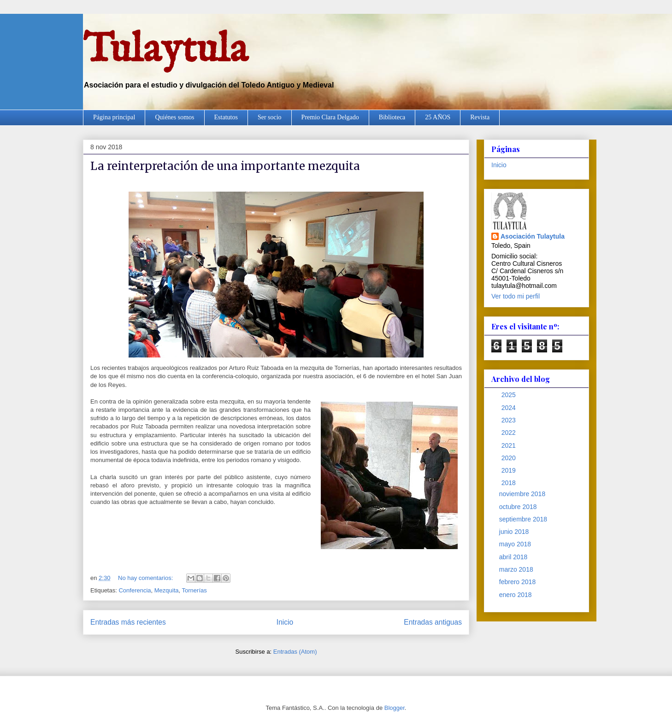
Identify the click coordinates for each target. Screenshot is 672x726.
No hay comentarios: (146, 577)
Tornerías (194, 590)
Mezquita (166, 590)
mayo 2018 (516, 544)
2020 (509, 458)
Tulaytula (165, 50)
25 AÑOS (437, 117)
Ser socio (270, 117)
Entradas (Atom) (295, 651)
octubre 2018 (519, 506)
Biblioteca (392, 117)
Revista (479, 117)
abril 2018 (514, 557)
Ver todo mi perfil (515, 296)
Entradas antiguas (433, 622)
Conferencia (134, 590)
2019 (509, 470)
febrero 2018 (518, 581)
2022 (509, 432)
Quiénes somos (174, 117)
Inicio (285, 622)
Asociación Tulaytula (533, 236)
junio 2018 (515, 531)
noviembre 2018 (523, 494)
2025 (509, 394)
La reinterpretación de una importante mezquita (225, 166)
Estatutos (226, 117)
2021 (509, 445)
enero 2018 (516, 594)
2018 (509, 482)
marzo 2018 (517, 569)
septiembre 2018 (524, 519)
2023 (509, 420)
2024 (509, 407)
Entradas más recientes (128, 622)
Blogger (394, 707)
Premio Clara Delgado (330, 117)
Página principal (114, 117)
